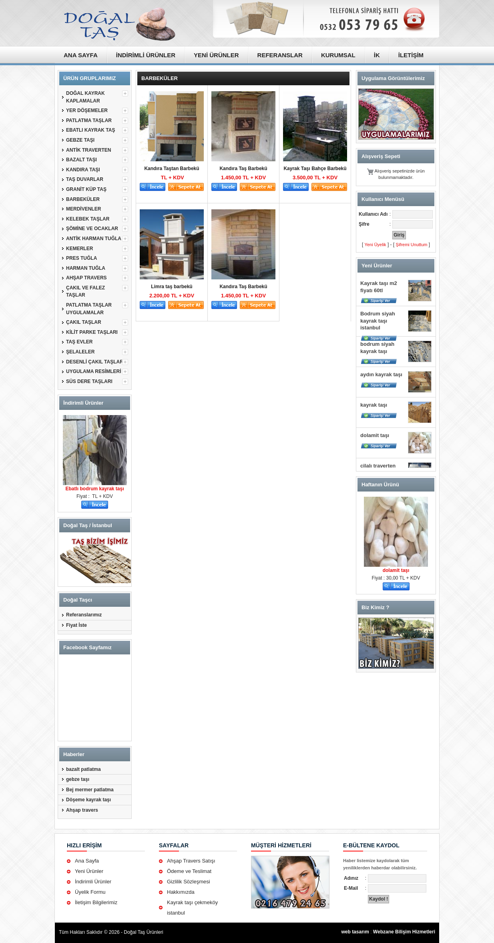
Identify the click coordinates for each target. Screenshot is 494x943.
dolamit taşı (374, 435)
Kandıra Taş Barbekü (243, 168)
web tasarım (355, 932)
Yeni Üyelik (375, 244)
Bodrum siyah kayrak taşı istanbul (377, 321)
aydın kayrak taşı (381, 374)
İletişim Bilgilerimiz (96, 902)
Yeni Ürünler (89, 871)
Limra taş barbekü (171, 286)
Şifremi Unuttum (412, 244)
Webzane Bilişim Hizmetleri (404, 932)
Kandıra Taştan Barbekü (171, 168)
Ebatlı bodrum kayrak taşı (94, 489)
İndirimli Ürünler (93, 882)
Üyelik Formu (90, 892)
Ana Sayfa (87, 861)
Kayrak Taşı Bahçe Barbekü (314, 168)
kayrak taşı (373, 405)
